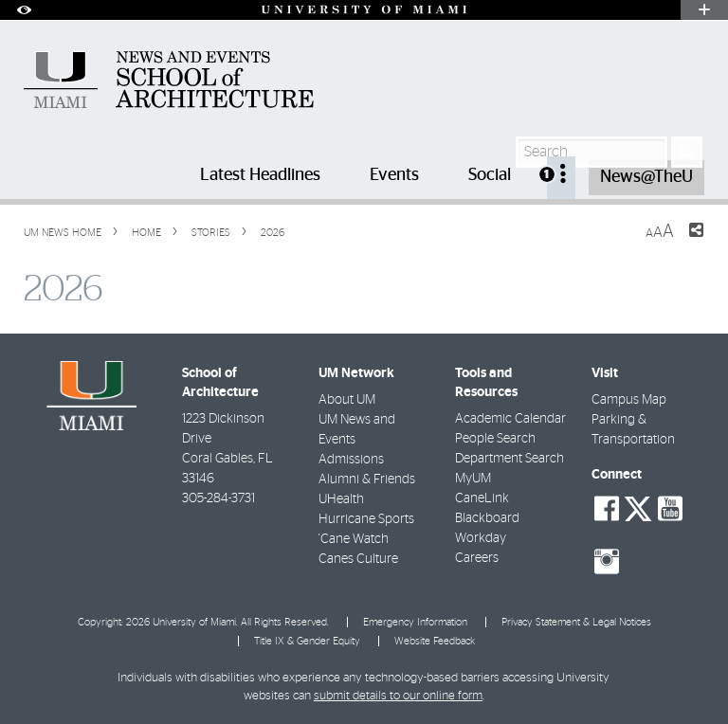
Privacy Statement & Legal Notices (576, 622)
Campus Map (629, 400)
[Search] (686, 152)
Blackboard (487, 518)
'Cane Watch (353, 539)
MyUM (473, 478)
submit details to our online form (398, 696)
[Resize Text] (660, 232)
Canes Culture (358, 559)
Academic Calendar (510, 418)
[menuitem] (561, 177)
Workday (480, 538)
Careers (477, 558)
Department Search (509, 458)
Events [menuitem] (394, 175)
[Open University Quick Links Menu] (704, 10)
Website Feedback (434, 641)
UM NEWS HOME (62, 232)
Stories (209, 232)
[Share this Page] (684, 242)
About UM (346, 400)
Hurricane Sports (366, 519)
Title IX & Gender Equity (307, 641)
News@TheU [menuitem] (646, 177)
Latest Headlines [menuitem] (260, 175)
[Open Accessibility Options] (23, 10)
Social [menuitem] (489, 175)
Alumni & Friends (366, 479)
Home (145, 232)
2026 (271, 232)
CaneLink (482, 498)
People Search (495, 438)
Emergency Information (415, 622)
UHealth (341, 499)
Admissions (351, 459)
